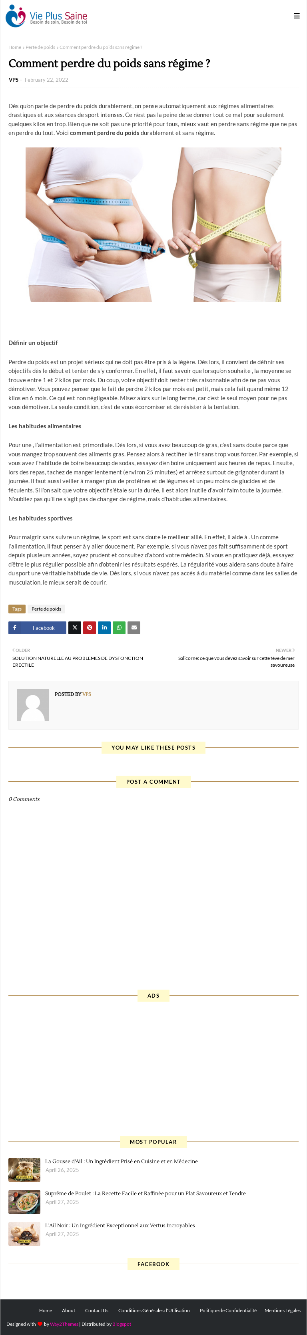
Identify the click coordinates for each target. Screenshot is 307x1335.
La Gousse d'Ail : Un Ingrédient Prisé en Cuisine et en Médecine (121, 1161)
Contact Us (96, 1310)
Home (14, 47)
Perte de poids (40, 47)
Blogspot (121, 1324)
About (68, 1310)
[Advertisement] (153, 1068)
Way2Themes (64, 1324)
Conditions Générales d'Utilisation (154, 1310)
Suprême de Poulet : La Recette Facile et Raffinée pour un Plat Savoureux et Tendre (145, 1193)
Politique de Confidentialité (228, 1310)
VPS (13, 80)
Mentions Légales (283, 1310)
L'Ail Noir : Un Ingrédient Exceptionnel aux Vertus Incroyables (120, 1225)
